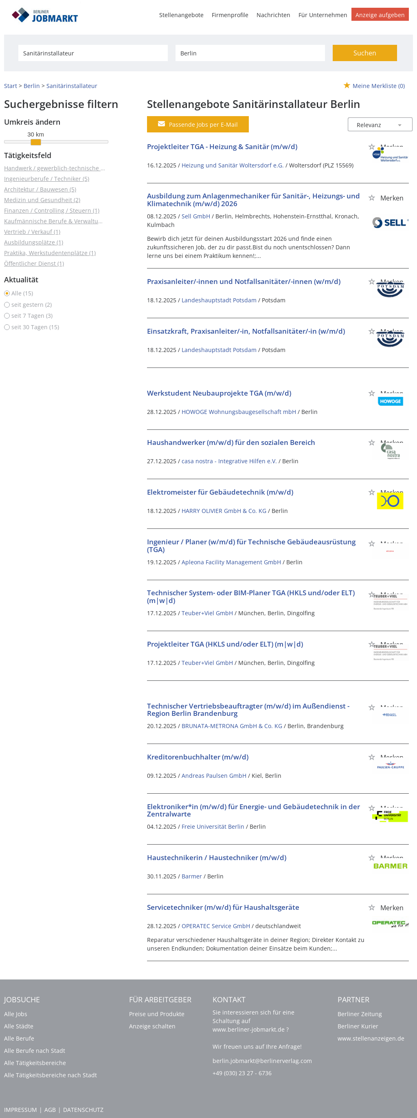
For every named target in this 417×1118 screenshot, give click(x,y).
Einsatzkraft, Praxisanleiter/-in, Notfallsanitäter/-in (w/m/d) (246, 331)
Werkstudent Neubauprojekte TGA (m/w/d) (219, 393)
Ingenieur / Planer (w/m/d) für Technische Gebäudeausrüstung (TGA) (251, 545)
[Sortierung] (372, 125)
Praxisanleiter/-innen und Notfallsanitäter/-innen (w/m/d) (243, 281)
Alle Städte (18, 1026)
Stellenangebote (181, 15)
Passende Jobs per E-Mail (198, 124)
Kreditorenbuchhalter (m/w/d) (197, 756)
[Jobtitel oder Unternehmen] (93, 53)
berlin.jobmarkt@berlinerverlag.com (262, 1061)
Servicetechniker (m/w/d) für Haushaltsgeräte (223, 907)
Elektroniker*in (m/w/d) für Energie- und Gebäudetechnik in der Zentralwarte (253, 810)
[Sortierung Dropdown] (400, 125)
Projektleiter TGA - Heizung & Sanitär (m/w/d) (222, 146)
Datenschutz (83, 1110)
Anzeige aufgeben (380, 15)
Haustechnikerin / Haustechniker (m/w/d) (216, 857)
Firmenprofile (230, 15)
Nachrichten (273, 15)
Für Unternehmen (322, 15)
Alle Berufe (19, 1038)
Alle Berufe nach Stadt (34, 1050)
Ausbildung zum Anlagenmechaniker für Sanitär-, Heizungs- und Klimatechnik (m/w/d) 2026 (253, 199)
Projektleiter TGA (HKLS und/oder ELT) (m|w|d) (225, 644)
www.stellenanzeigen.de (371, 1038)
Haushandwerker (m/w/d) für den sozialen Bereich (231, 442)
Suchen (364, 52)
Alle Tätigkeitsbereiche (35, 1063)
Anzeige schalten (152, 1026)
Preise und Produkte (156, 1014)
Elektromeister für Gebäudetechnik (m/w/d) (220, 492)
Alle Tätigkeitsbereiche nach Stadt (50, 1075)
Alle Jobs (15, 1014)
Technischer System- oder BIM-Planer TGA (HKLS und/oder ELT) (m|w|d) (251, 596)
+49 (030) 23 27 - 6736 (242, 1073)
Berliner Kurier (358, 1026)
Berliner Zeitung (360, 1014)
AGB (50, 1110)
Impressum (20, 1110)
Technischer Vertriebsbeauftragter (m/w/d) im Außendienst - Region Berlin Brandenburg (248, 709)
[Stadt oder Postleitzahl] (250, 53)
